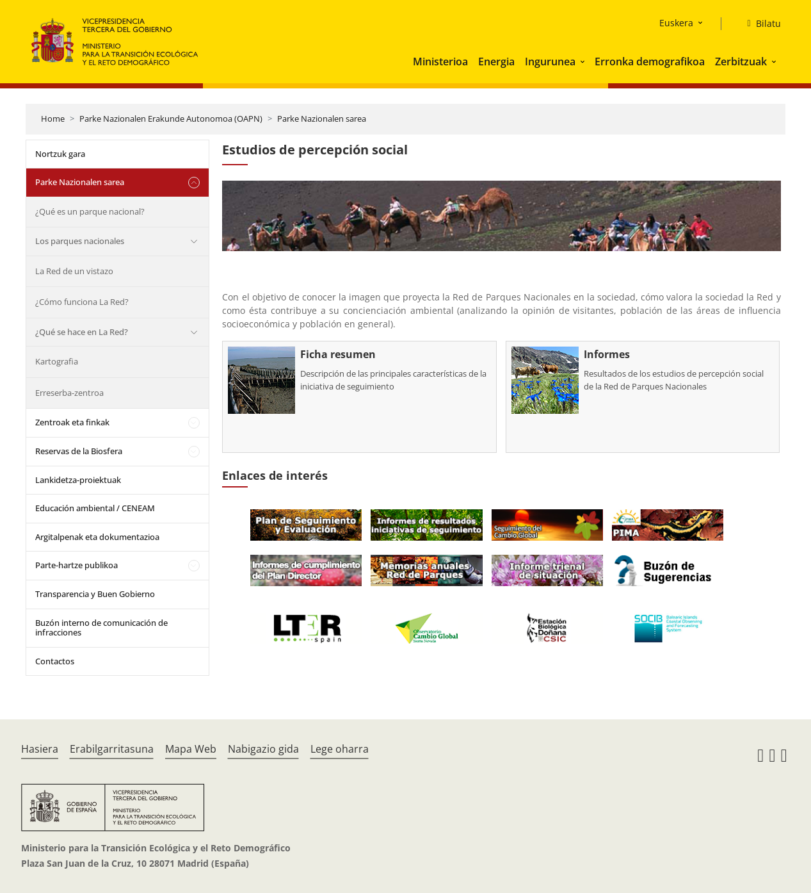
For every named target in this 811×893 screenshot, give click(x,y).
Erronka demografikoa (650, 61)
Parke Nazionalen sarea (321, 118)
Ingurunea (550, 61)
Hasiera (39, 749)
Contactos (54, 661)
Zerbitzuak (741, 61)
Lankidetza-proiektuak (78, 480)
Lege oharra (339, 749)
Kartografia (56, 361)
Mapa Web (190, 749)
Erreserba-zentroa (69, 392)
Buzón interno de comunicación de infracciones (101, 628)
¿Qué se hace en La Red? (81, 332)
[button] (584, 61)
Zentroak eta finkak (72, 422)
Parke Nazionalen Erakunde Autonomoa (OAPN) (170, 118)
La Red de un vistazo (74, 271)
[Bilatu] (758, 23)
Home (53, 118)
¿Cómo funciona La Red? (82, 301)
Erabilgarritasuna (112, 749)
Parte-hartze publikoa (76, 565)
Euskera (676, 23)
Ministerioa (440, 61)
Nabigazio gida (263, 749)
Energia (496, 61)
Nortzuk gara (60, 154)
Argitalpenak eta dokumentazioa (97, 537)
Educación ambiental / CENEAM (95, 508)
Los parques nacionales (79, 241)
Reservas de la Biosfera (78, 451)
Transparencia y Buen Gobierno (95, 594)
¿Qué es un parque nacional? (90, 211)
